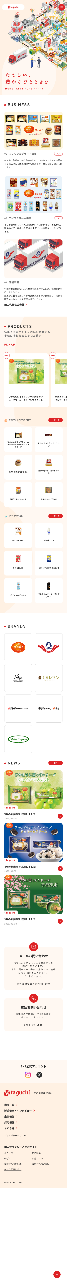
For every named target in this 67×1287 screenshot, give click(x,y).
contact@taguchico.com (33, 1082)
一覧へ (55, 420)
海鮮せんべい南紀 (40, 1262)
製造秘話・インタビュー (18, 1209)
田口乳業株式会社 (15, 304)
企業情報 (9, 1215)
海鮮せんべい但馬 (12, 1262)
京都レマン (37, 1257)
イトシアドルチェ (12, 1267)
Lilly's (6, 1257)
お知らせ (9, 1227)
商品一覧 (9, 1203)
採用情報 (9, 1221)
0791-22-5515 (33, 1123)
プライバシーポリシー (15, 1234)
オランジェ (9, 1251)
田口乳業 (36, 1251)
